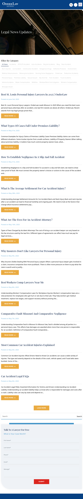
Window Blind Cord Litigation (49, 82)
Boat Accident (66, 64)
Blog (58, 64)
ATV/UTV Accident (24, 64)
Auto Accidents (37, 64)
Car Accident (17, 69)
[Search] (79, 416)
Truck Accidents (65, 78)
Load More (41, 408)
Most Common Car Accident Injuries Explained (28, 345)
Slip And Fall (43, 78)
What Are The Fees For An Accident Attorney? (26, 219)
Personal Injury (7, 78)
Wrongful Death (7, 87)
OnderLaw (58, 73)
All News (5, 64)
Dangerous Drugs (46, 69)
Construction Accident (30, 69)
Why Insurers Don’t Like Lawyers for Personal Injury (31, 251)
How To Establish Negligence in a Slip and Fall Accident (33, 157)
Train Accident (54, 78)
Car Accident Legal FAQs (15, 376)
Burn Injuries (6, 69)
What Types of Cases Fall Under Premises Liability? (30, 125)
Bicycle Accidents (49, 64)
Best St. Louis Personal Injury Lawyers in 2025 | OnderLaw (34, 94)
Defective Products (59, 69)
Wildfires (35, 82)
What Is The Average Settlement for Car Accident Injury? (33, 188)
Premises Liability (20, 78)
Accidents (13, 64)
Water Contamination (22, 82)
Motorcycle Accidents (26, 73)
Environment (72, 69)
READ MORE (10, 116)
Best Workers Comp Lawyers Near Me (22, 282)
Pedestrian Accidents (71, 73)
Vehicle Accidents (8, 82)
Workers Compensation (69, 82)
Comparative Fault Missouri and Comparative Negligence (33, 313)
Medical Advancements (10, 73)
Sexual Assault (32, 78)
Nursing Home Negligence (44, 73)
